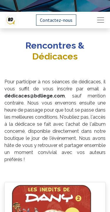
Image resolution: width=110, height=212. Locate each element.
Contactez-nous (56, 20)
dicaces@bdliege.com (38, 96)
